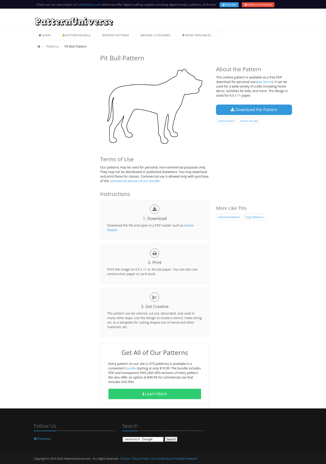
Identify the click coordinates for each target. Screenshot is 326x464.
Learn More (155, 393)
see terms (264, 82)
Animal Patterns (229, 217)
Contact (125, 459)
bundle (130, 368)
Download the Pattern (254, 109)
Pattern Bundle (76, 35)
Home (44, 35)
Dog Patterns (255, 217)
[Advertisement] (63, 121)
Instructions (226, 121)
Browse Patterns (115, 35)
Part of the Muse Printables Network (174, 459)
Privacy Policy (140, 459)
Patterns (52, 46)
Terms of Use (249, 121)
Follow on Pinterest (258, 5)
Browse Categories (156, 35)
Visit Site (229, 5)
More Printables (196, 35)
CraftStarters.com (89, 4)
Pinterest (42, 439)
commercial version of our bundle (134, 181)
